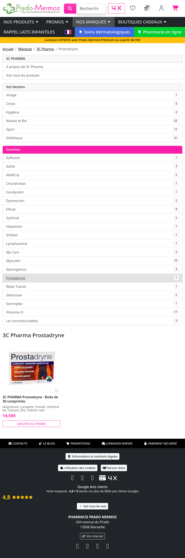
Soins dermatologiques (104, 32)
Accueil (8, 49)
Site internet (92, 536)
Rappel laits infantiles (29, 32)
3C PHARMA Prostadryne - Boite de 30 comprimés (30, 399)
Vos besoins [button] (15, 87)
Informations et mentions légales (92, 456)
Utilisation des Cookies (78, 468)
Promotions (78, 443)
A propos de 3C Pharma (24, 66)
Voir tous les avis (92, 506)
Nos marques (93, 22)
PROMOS (57, 22)
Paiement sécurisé (160, 443)
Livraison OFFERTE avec (92, 40)
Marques (25, 49)
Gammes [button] (13, 149)
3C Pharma (45, 49)
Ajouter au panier (31, 424)
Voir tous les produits (22, 75)
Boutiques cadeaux (142, 22)
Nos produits (21, 22)
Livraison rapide (117, 443)
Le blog (47, 443)
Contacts (17, 443)
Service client (114, 468)
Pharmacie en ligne (159, 32)
